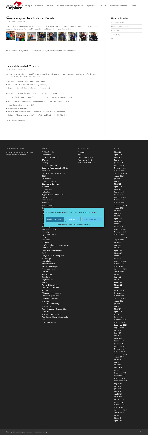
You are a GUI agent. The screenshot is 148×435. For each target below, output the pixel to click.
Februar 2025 (119, 192)
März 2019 (118, 367)
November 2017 (120, 405)
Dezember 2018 (120, 373)
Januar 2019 (118, 370)
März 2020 (118, 338)
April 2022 (118, 282)
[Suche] (8, 16)
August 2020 (119, 327)
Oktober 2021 (119, 296)
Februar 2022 (119, 288)
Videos (44, 282)
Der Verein (46, 237)
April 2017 (118, 421)
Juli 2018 (117, 386)
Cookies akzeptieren (55, 219)
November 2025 (120, 168)
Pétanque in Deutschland (51, 293)
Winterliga (46, 232)
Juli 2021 (117, 304)
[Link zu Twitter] (140, 432)
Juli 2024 (117, 210)
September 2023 (120, 237)
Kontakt (45, 290)
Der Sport (45, 253)
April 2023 (118, 250)
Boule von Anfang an (50, 157)
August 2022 (119, 272)
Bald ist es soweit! (116, 30)
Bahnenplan (46, 155)
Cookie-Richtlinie (62, 224)
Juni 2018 (117, 389)
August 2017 (119, 413)
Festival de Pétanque (50, 266)
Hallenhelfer (46, 186)
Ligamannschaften (49, 234)
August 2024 (119, 208)
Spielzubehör (47, 261)
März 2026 (118, 157)
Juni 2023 (117, 245)
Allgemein (81, 152)
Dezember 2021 (120, 290)
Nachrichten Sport (85, 160)
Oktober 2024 (119, 202)
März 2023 (118, 253)
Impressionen (47, 200)
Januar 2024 (118, 226)
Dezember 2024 (120, 197)
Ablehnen (73, 219)
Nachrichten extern (85, 157)
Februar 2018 (119, 399)
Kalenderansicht (48, 205)
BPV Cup (45, 160)
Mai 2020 (117, 335)
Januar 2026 (118, 163)
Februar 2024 (119, 224)
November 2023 (120, 232)
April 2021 (118, 311)
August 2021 (119, 301)
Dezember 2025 (120, 165)
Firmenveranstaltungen (51, 298)
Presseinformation (49, 269)
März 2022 (118, 285)
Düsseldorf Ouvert (49, 181)
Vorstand (45, 242)
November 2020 (120, 320)
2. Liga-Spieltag (115, 34)
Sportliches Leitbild (49, 229)
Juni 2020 (117, 333)
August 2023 (119, 240)
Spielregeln (46, 240)
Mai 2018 (117, 391)
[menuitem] (11, 5)
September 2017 (120, 410)
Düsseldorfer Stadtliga (50, 184)
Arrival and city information (52, 314)
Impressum (87, 224)
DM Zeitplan (46, 179)
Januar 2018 (118, 402)
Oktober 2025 (119, 170)
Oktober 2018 (119, 378)
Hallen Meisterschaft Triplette (22, 66)
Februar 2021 (119, 314)
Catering (45, 163)
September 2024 (120, 205)
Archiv (80, 155)
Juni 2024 (117, 213)
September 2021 (120, 298)
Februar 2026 (119, 160)
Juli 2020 (117, 330)
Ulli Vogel (23, 69)
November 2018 (120, 375)
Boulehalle (46, 277)
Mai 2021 (117, 309)
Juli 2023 (117, 242)
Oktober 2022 (119, 266)
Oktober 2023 (119, 234)
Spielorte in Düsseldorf (50, 288)
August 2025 (119, 176)
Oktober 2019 (119, 351)
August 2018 (119, 383)
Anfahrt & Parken (48, 152)
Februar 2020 (119, 341)
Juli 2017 (117, 415)
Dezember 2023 (120, 229)
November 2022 (120, 264)
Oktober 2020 (119, 322)
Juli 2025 (117, 179)
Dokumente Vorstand (50, 322)
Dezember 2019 (120, 346)
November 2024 (120, 200)
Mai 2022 (117, 280)
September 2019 (120, 354)
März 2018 (118, 397)
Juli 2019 (117, 359)
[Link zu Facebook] (137, 432)
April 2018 (118, 394)
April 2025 (118, 186)
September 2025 (120, 173)
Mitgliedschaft (47, 280)
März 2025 (118, 189)
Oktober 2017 (119, 407)
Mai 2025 (117, 184)
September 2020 (120, 325)
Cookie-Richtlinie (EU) (50, 165)
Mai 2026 (117, 152)
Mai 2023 (117, 248)
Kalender (45, 202)
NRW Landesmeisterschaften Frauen (121, 39)
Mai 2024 (117, 216)
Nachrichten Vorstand (86, 163)
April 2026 (118, 155)
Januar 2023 (118, 258)
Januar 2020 (118, 343)
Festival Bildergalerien (50, 285)
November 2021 (120, 293)
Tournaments (47, 306)
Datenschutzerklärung (76, 224)
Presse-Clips (46, 258)
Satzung (45, 272)
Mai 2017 (117, 418)
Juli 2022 (117, 274)
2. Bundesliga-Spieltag (117, 22)
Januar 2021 (118, 317)
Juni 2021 (117, 306)
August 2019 (119, 357)
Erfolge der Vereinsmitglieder (53, 256)
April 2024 (118, 218)
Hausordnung (47, 189)
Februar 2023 (119, 256)
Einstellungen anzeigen (92, 219)
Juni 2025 (117, 181)
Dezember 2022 (120, 261)
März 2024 (118, 221)
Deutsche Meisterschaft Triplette (120, 26)
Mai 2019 (117, 365)
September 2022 (120, 269)
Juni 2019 (117, 362)
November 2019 (120, 349)
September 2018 (120, 381)
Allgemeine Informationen (52, 250)
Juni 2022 (117, 277)
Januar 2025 (118, 194)
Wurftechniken (47, 274)
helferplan (46, 192)
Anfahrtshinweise (48, 264)
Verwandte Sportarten (50, 296)
